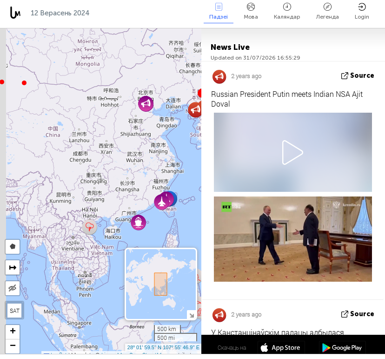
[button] (24, 83)
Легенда (327, 11)
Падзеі (218, 11)
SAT (15, 310)
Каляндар (287, 11)
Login (362, 11)
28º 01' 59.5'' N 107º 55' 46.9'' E (163, 347)
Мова (251, 11)
